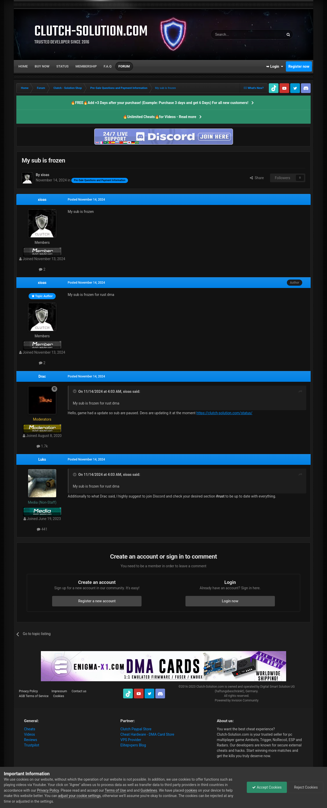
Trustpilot (31, 745)
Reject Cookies (305, 787)
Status (62, 66)
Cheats (29, 729)
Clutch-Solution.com (210, 686)
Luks (42, 459)
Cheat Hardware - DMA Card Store (147, 734)
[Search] (235, 34)
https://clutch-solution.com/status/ (224, 413)
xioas (42, 200)
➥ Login (274, 66)
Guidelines (149, 790)
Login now (230, 601)
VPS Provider (130, 740)
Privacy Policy (28, 691)
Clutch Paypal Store (135, 729)
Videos (29, 734)
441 (42, 529)
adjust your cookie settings (79, 796)
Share (257, 178)
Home (23, 66)
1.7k (42, 446)
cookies (191, 790)
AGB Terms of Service (34, 696)
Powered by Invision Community (237, 700)
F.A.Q (108, 66)
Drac (42, 376)
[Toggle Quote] (75, 391)
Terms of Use (115, 790)
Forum (124, 66)
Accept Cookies (267, 787)
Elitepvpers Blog (133, 745)
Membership (86, 66)
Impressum (59, 691)
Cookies (58, 696)
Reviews (30, 740)
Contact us (79, 691)
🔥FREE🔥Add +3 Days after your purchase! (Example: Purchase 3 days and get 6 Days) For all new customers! (159, 103)
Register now (298, 66)
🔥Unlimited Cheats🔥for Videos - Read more (159, 117)
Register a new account (96, 601)
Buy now (42, 66)
